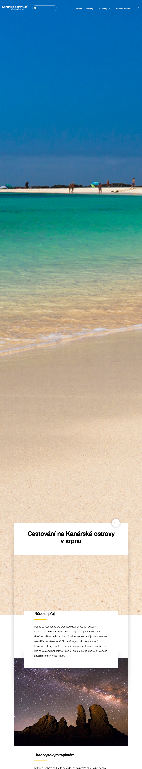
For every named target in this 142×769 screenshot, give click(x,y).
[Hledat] (44, 8)
